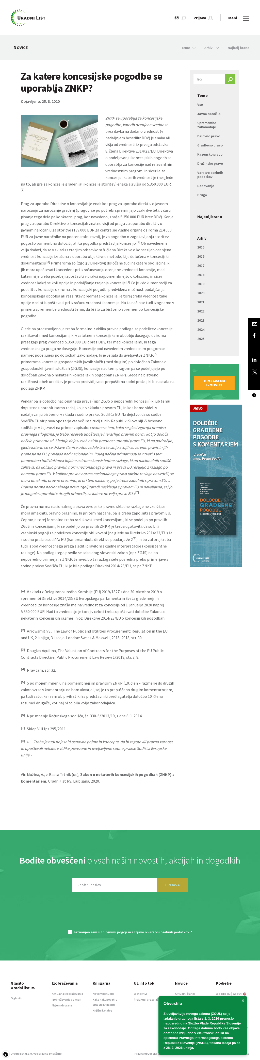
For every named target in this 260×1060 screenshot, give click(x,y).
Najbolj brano (238, 47)
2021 (200, 302)
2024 (200, 329)
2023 (200, 320)
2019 (200, 283)
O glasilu (16, 998)
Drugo (202, 195)
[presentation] (130, 913)
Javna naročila (209, 113)
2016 (200, 256)
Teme (202, 95)
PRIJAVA (172, 884)
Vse (200, 104)
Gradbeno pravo (210, 145)
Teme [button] (188, 47)
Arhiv (201, 238)
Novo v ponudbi (103, 994)
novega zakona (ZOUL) (204, 1014)
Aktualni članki (185, 994)
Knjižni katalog (102, 1010)
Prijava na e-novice (214, 382)
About (239, 994)
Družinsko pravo (210, 163)
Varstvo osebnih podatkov (210, 174)
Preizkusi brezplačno (148, 999)
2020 (200, 293)
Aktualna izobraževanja (67, 994)
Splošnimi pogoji (114, 932)
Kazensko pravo (209, 154)
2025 (200, 338)
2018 (200, 274)
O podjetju (223, 994)
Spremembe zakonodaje (206, 125)
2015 (200, 247)
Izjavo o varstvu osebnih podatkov (161, 932)
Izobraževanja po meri (66, 999)
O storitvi (140, 994)
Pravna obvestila (146, 1053)
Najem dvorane (62, 1005)
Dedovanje (205, 186)
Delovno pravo (208, 136)
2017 (200, 265)
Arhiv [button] (211, 47)
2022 (200, 311)
